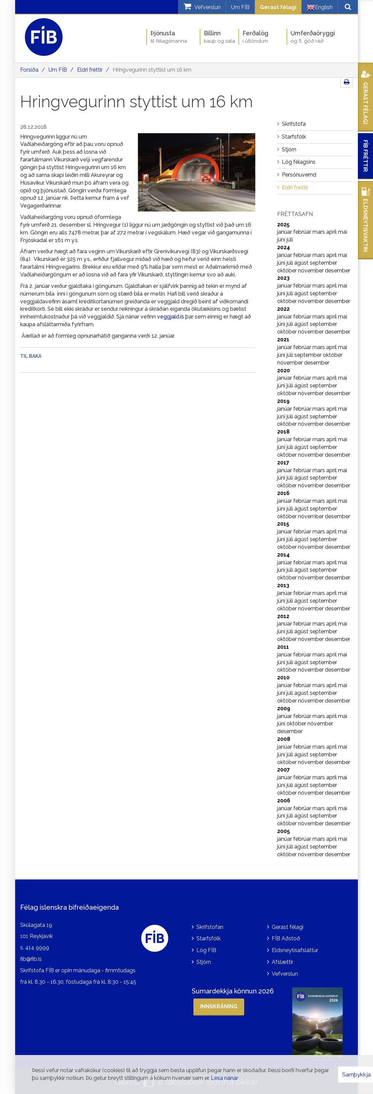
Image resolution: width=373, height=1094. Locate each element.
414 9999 (37, 947)
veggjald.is (170, 316)
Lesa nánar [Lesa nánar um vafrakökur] (224, 1078)
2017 (283, 462)
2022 (283, 309)
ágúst (302, 263)
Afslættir (282, 962)
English (320, 7)
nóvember (311, 270)
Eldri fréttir (90, 70)
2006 (283, 800)
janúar (285, 232)
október (287, 270)
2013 (283, 585)
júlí (290, 239)
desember (337, 270)
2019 (283, 401)
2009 (283, 708)
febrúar (302, 232)
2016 (283, 493)
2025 (283, 224)
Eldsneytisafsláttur (295, 950)
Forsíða (29, 70)
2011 (283, 647)
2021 (283, 339)
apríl (332, 232)
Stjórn (203, 962)
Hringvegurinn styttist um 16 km (152, 70)
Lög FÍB (206, 950)
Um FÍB (240, 7)
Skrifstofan (209, 927)
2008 (283, 739)
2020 (283, 370)
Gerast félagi (278, 7)
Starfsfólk (208, 938)
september (323, 263)
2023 (283, 278)
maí (342, 232)
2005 (283, 831)
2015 (283, 524)
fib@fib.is (31, 959)
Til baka (30, 356)
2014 (283, 555)
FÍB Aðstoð (286, 938)
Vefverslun (285, 974)
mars (319, 232)
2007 (283, 769)
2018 (283, 431)
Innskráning (218, 1006)
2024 (283, 247)
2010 (283, 677)
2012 (283, 616)
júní (282, 239)
